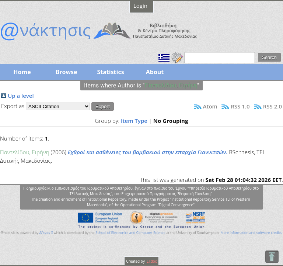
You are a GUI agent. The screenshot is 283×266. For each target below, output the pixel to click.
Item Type (134, 120)
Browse (66, 72)
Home (22, 72)
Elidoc (151, 261)
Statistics (110, 72)
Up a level (21, 95)
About (155, 72)
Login (140, 5)
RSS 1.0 (240, 106)
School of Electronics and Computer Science (130, 232)
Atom (210, 106)
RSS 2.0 (272, 106)
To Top (271, 256)
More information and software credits (251, 232)
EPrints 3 (46, 232)
